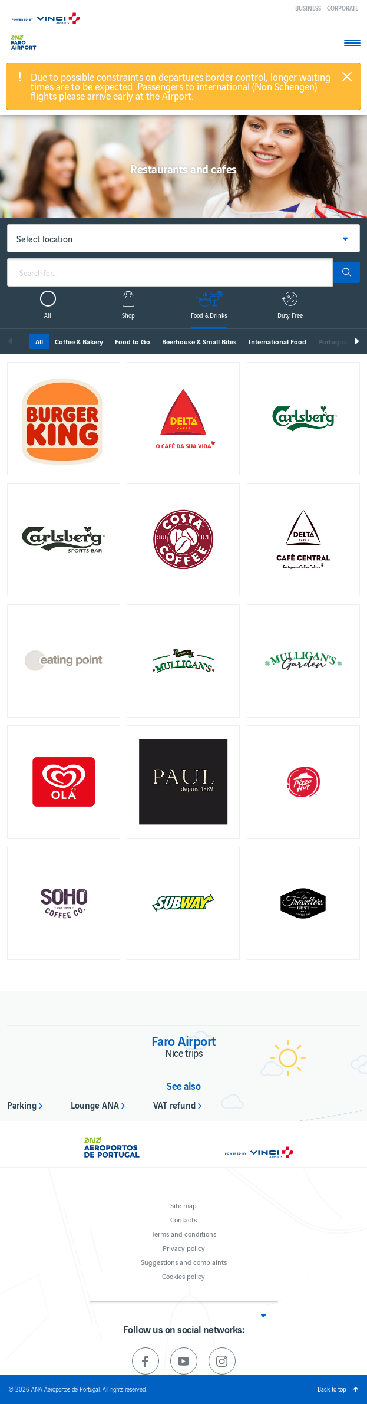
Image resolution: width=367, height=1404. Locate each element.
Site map (183, 1205)
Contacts (183, 1219)
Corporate (342, 8)
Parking (22, 1104)
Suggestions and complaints (184, 1262)
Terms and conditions (183, 1233)
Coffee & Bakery (79, 341)
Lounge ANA (95, 1104)
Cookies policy (183, 1276)
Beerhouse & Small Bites (199, 341)
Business (308, 8)
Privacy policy (184, 1247)
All (39, 341)
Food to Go (132, 341)
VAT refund (174, 1104)
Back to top (332, 1389)
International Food (277, 341)
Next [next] (356, 341)
